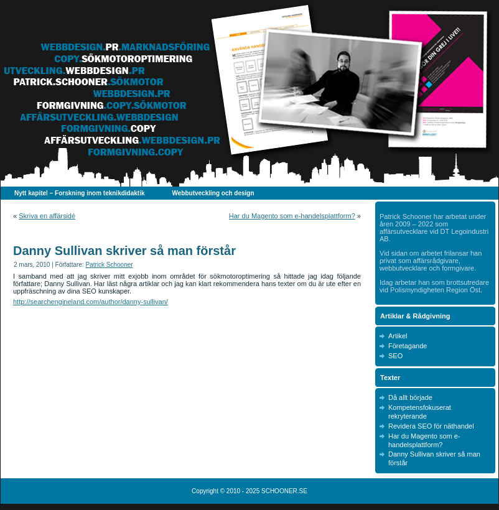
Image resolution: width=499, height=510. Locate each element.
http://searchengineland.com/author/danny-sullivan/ (90, 301)
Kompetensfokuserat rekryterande (419, 412)
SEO (395, 355)
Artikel (398, 336)
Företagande (407, 346)
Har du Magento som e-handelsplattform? (292, 216)
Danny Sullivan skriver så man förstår (124, 250)
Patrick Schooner (109, 264)
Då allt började (410, 397)
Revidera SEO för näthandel (431, 426)
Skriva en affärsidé (47, 216)
